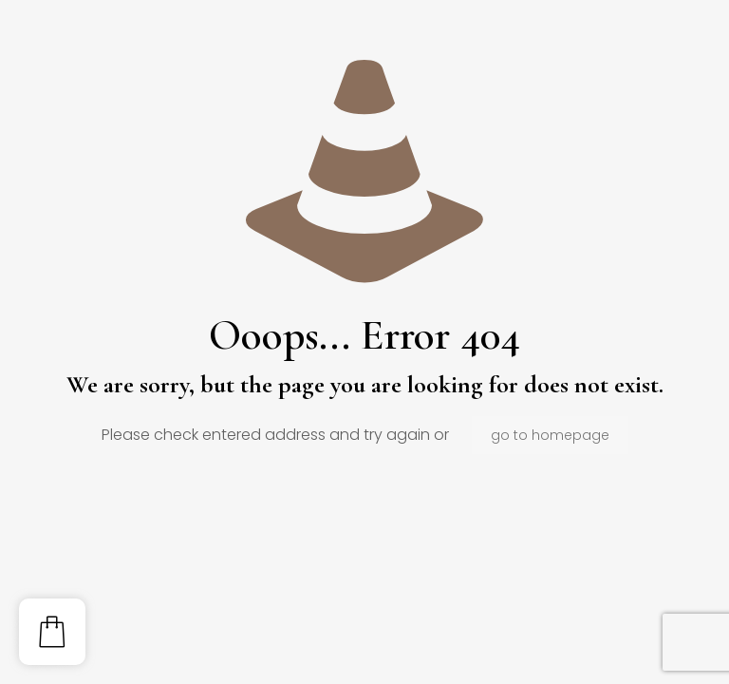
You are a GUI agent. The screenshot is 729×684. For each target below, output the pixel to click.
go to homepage (550, 435)
